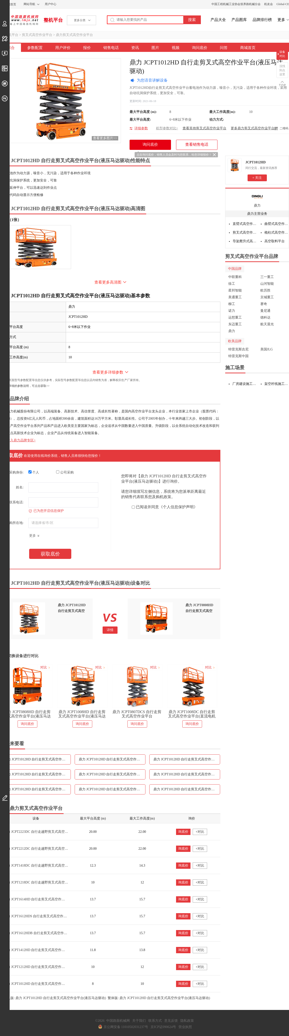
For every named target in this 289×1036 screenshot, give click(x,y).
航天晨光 (267, 324)
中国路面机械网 (19, 20)
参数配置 (35, 48)
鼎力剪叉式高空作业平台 (74, 35)
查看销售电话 (196, 144)
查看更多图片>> (105, 138)
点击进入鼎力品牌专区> (18, 440)
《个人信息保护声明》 (178, 507)
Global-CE (282, 4)
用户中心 (50, 4)
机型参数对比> (167, 128)
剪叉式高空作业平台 (37, 35)
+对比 (200, 832)
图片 (155, 48)
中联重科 (235, 277)
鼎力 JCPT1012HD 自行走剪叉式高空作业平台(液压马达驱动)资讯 (112, 774)
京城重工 (267, 297)
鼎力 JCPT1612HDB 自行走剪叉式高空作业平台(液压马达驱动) (50, 933)
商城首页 (248, 48)
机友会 (268, 4)
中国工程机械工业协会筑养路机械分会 (236, 4)
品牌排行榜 (262, 20)
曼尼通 (265, 311)
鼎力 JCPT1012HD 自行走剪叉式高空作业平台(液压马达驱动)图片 (186, 774)
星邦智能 (235, 290)
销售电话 (111, 48)
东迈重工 (235, 324)
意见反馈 (171, 1020)
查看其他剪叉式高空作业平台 (204, 128)
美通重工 (235, 297)
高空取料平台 (274, 241)
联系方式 (155, 1020)
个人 (33, 472)
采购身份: (16, 472)
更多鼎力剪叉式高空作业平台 (253, 128)
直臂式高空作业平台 (245, 224)
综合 (11, 48)
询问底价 (199, 48)
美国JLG (266, 349)
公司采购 (65, 472)
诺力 (231, 311)
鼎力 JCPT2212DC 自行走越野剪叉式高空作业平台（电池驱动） (51, 848)
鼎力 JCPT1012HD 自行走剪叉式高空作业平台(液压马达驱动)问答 (186, 789)
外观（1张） (10, 220)
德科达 (265, 317)
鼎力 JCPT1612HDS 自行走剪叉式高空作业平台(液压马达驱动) (50, 916)
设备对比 (282, 54)
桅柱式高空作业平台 (276, 232)
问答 (224, 48)
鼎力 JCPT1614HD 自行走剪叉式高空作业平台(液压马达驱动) (49, 899)
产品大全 (218, 20)
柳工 (231, 304)
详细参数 (141, 128)
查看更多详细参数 (107, 372)
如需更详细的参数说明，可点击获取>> (25, 386)
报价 (87, 48)
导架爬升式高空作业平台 (245, 241)
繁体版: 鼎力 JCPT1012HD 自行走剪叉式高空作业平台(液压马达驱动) (159, 998)
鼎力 (257, 205)
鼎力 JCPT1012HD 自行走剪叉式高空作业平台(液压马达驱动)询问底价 (112, 789)
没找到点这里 (282, 70)
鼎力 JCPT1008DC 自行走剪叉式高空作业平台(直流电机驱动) (192, 714)
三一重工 (267, 277)
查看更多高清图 (107, 282)
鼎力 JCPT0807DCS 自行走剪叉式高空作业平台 (136, 714)
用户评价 (63, 48)
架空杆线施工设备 (276, 384)
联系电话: (16, 502)
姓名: (20, 487)
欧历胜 (265, 290)
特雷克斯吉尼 (238, 349)
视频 (175, 48)
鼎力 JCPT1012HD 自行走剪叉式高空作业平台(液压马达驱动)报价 (186, 759)
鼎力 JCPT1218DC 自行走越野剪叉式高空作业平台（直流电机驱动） (54, 882)
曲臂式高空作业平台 (276, 224)
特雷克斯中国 (238, 356)
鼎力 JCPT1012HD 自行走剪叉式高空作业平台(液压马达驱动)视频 (37, 789)
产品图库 (239, 20)
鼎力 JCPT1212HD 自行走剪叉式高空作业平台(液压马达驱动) (49, 967)
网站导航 (29, 4)
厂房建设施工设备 (244, 384)
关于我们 (139, 1020)
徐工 (231, 283)
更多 (281, 20)
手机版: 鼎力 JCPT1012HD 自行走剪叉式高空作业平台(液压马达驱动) (55, 998)
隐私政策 (187, 1020)
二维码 (284, 128)
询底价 (183, 832)
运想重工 (235, 317)
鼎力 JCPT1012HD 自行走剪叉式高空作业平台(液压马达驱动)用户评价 (112, 759)
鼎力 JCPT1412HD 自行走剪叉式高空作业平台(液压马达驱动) (49, 950)
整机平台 (53, 20)
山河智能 (267, 283)
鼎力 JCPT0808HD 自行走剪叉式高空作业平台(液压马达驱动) (27, 714)
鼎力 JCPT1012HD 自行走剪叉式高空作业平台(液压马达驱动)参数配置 (37, 759)
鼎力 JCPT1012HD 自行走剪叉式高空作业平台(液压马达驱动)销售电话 (37, 774)
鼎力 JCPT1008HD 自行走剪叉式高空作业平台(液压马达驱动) (82, 714)
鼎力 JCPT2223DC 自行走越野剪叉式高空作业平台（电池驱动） (51, 832)
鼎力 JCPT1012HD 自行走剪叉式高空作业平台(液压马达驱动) (49, 984)
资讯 (135, 48)
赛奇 (263, 304)
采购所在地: (15, 523)
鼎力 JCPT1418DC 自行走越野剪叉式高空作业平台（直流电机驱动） (54, 865)
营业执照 (185, 1027)
